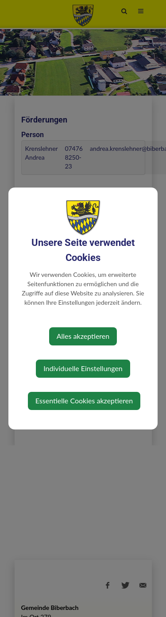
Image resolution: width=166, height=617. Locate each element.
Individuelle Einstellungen (83, 368)
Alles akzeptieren (83, 336)
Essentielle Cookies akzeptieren (84, 400)
